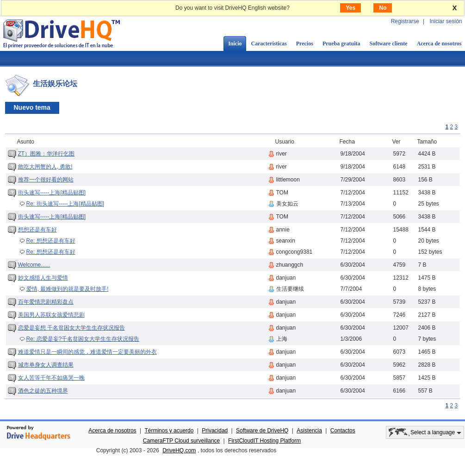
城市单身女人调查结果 (46, 365)
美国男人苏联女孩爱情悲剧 (51, 315)
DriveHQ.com (179, 450)
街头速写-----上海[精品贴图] (52, 192)
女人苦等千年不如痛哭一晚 (51, 378)
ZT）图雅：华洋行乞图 (46, 153)
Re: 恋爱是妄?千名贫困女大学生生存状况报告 (83, 339)
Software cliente (389, 43)
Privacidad (215, 430)
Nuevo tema (32, 107)
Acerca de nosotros (112, 430)
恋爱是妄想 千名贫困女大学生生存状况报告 (71, 328)
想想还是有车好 (37, 229)
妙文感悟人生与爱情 (43, 278)
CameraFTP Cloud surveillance (181, 440)
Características (268, 43)
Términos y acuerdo (168, 430)
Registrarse (405, 21)
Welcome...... (34, 265)
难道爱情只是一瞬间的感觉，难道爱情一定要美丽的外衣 (87, 352)
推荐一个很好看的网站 (46, 179)
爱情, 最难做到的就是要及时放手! (67, 289)
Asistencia (309, 430)
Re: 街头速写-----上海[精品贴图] (65, 203)
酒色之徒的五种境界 (43, 390)
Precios (304, 43)
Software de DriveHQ (262, 430)
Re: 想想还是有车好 (50, 240)
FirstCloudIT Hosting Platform (264, 440)
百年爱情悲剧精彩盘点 (46, 302)
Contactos (342, 430)
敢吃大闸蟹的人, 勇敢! (45, 166)
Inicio (235, 43)
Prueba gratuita (341, 43)
